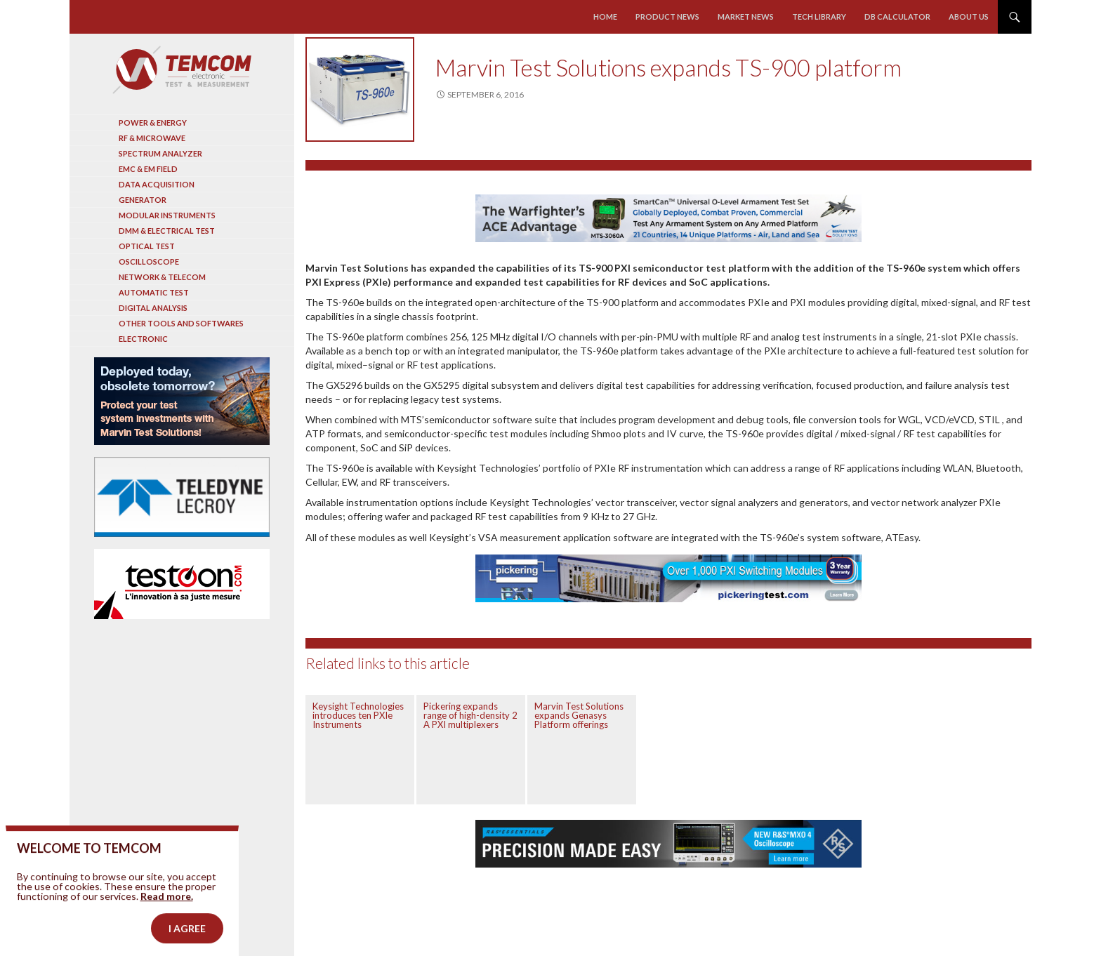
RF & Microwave (152, 137)
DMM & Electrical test (167, 230)
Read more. (166, 922)
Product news (667, 16)
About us (969, 16)
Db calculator (897, 16)
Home (605, 16)
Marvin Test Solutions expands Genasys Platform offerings (579, 715)
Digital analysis (153, 307)
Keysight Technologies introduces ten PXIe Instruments (358, 715)
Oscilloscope (149, 261)
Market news (746, 16)
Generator (142, 199)
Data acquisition (157, 184)
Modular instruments (167, 215)
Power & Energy (153, 122)
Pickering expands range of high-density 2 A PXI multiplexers (470, 715)
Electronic (143, 338)
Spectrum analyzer (160, 153)
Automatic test (154, 292)
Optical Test (147, 246)
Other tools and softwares (181, 323)
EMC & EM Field (148, 168)
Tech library (819, 16)
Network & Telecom (162, 276)
